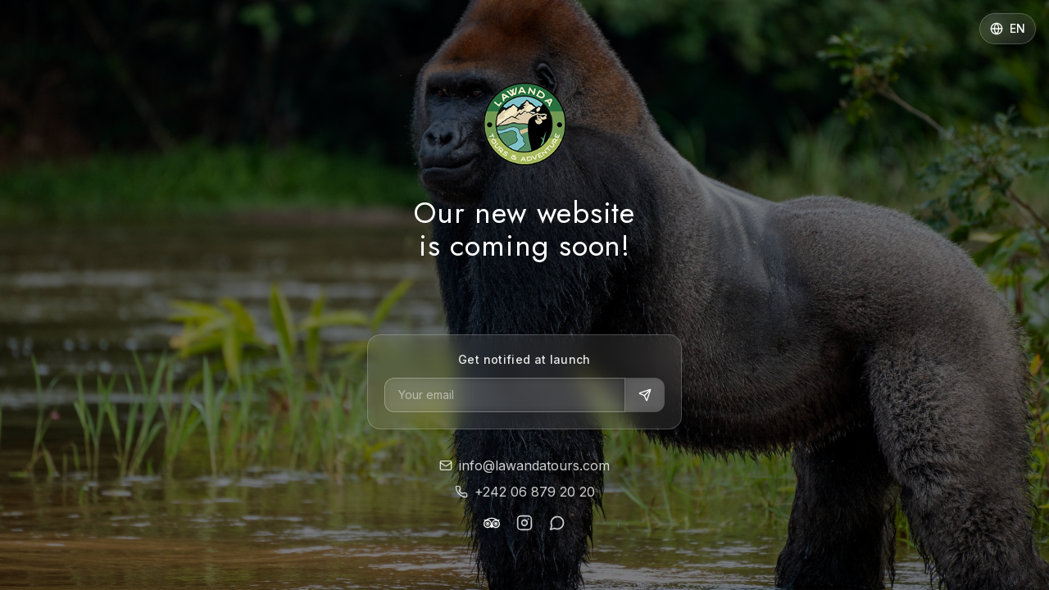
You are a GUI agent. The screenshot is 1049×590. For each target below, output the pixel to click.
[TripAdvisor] (492, 523)
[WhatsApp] (557, 523)
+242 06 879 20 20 (525, 491)
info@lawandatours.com (524, 465)
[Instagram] (524, 523)
